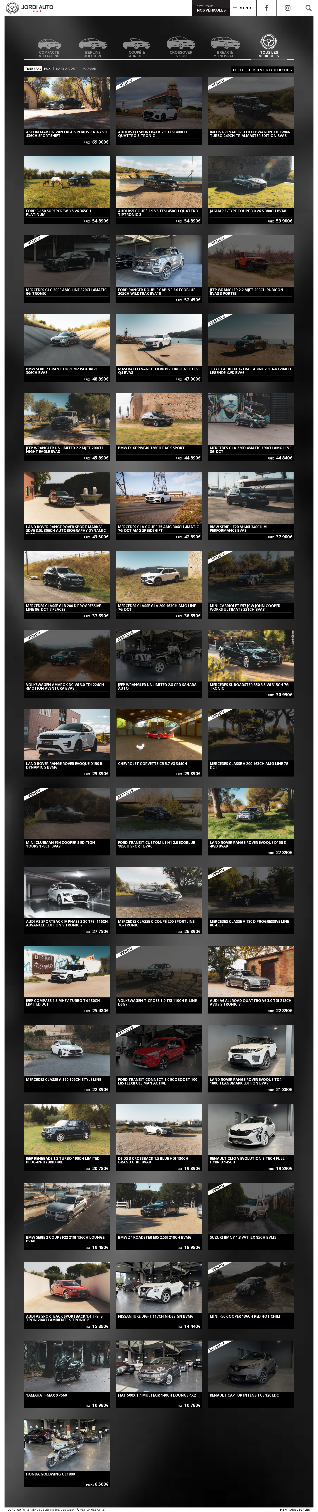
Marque (89, 68)
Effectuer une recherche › (263, 70)
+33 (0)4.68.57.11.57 (91, 1510)
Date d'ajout (66, 68)
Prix (47, 68)
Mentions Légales (295, 1509)
